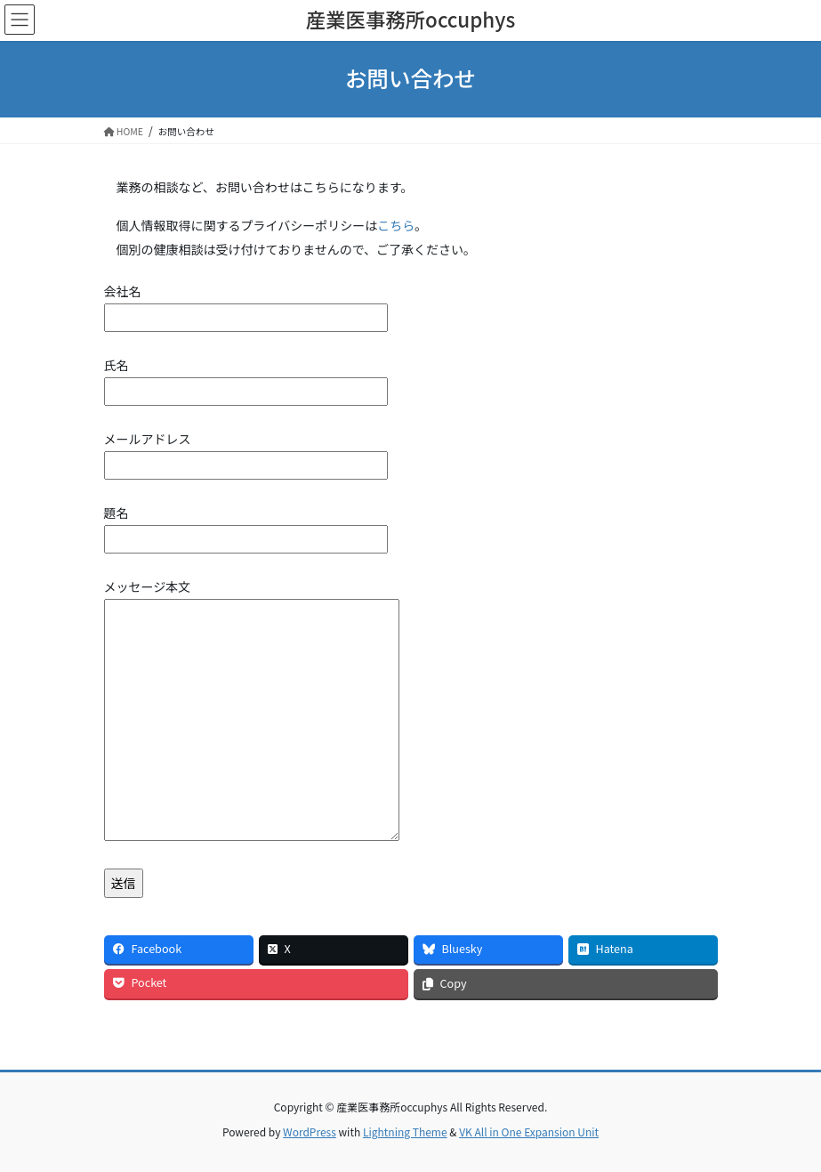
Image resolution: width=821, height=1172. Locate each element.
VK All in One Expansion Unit (529, 1131)
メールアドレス (246, 452)
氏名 (246, 378)
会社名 (246, 304)
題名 (246, 526)
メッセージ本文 (251, 711)
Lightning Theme (405, 1131)
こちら (396, 225)
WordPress (309, 1131)
